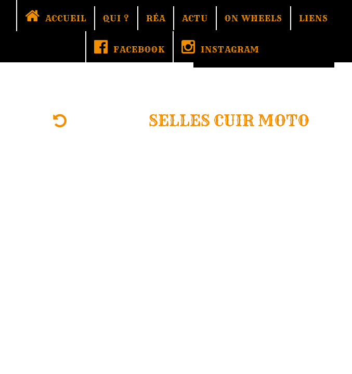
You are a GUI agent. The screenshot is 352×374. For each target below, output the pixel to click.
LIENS (313, 18)
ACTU (195, 18)
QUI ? (116, 18)
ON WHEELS (253, 18)
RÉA (155, 18)
